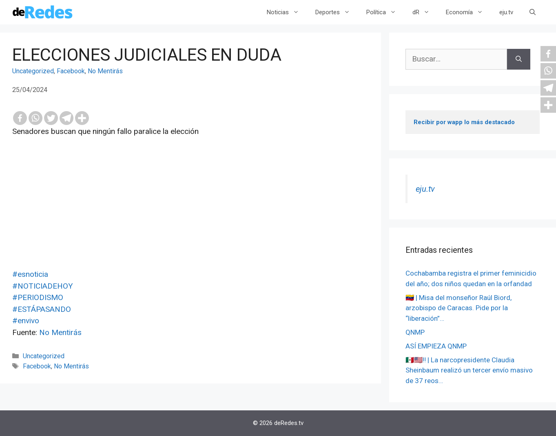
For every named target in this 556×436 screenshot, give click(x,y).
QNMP (415, 332)
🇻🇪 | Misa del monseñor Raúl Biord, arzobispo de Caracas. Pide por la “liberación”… (458, 308)
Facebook (71, 71)
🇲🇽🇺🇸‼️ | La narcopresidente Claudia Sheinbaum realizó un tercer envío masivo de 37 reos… (469, 370)
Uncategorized (33, 71)
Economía (468, 12)
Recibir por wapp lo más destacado (464, 122)
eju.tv (506, 12)
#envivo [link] (25, 320)
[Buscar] (518, 59)
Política (385, 12)
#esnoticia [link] (30, 274)
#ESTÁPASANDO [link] (41, 309)
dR (425, 12)
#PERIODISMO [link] (37, 297)
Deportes (336, 12)
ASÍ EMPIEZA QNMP (436, 346)
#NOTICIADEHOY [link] (42, 286)
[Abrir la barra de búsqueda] (532, 12)
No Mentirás (105, 71)
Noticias (287, 12)
